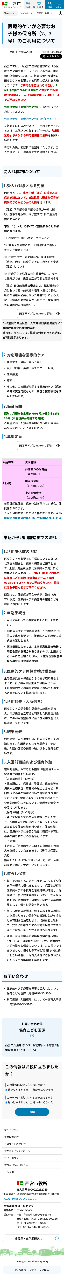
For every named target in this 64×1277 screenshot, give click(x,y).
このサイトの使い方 (15, 1144)
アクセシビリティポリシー (18, 1151)
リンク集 (9, 1172)
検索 (50, 7)
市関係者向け (11, 1137)
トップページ (26, 13)
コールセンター (39, 7)
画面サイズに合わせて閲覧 (35, 313)
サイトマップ (11, 1129)
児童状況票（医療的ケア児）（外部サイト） (30, 119)
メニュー (59, 7)
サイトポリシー (12, 1158)
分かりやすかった (18, 1089)
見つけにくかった (43, 1102)
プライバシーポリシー (16, 1165)
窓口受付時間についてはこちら (20, 1198)
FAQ (28, 7)
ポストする (53, 56)
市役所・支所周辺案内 (28, 1238)
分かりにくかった (43, 1089)
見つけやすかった (18, 1102)
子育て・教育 (43, 13)
